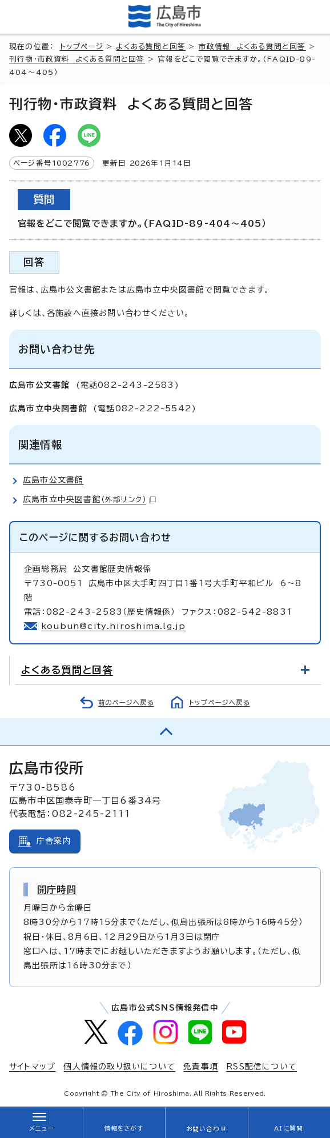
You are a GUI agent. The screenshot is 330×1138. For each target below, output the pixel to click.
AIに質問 (288, 1128)
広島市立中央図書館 (89, 499)
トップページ (81, 46)
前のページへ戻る (126, 702)
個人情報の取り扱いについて (119, 1067)
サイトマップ (32, 1067)
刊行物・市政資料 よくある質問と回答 (77, 59)
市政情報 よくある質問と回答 (252, 46)
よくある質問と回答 (151, 46)
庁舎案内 (54, 841)
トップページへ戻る (219, 702)
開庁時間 (57, 889)
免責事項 (200, 1067)
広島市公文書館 (53, 480)
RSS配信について (261, 1067)
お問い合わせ (206, 1129)
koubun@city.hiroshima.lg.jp (113, 626)
